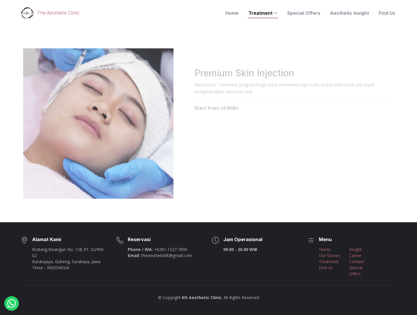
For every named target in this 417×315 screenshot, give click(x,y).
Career (355, 255)
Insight (355, 249)
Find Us (387, 13)
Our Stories (329, 255)
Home (232, 13)
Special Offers (303, 13)
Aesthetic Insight (349, 13)
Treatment (329, 261)
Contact (356, 261)
